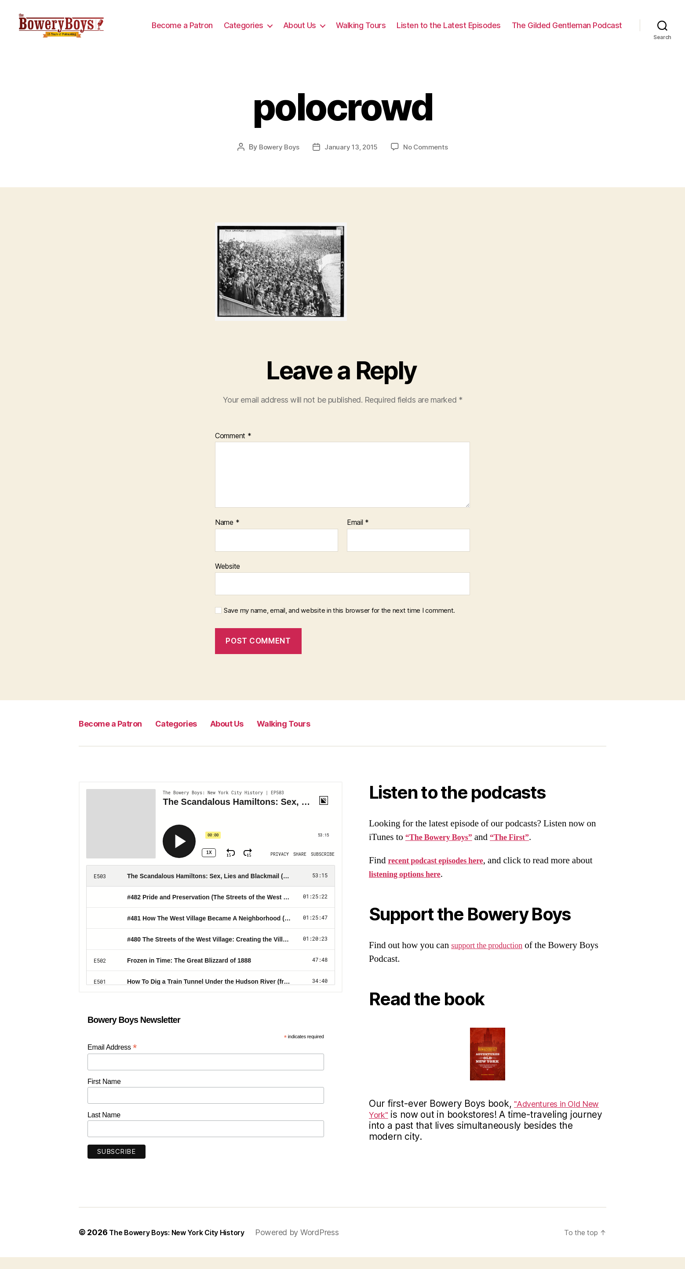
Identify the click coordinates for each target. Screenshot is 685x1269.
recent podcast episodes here (443, 872)
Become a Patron (303, 24)
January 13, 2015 (351, 159)
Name (227, 535)
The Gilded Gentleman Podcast (567, 38)
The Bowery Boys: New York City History (185, 1244)
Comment (233, 448)
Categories (365, 24)
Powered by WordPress (314, 1244)
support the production (493, 957)
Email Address (112, 1059)
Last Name (103, 1127)
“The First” (524, 849)
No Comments (427, 159)
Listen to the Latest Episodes (570, 24)
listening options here (433, 886)
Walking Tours (482, 24)
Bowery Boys (277, 159)
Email (358, 535)
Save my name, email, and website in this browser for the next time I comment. (339, 623)
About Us (420, 24)
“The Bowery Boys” (444, 849)
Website (227, 578)
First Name (104, 1093)
